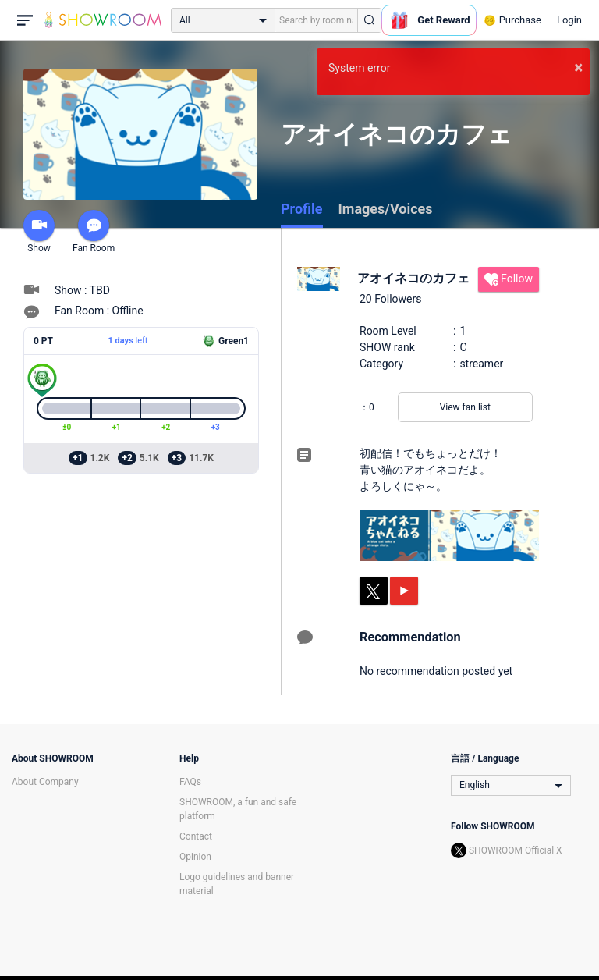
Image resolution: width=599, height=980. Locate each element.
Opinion (195, 856)
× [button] (578, 67)
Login (569, 20)
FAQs (190, 781)
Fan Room (94, 232)
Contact (195, 836)
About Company (45, 781)
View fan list (465, 407)
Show (39, 232)
